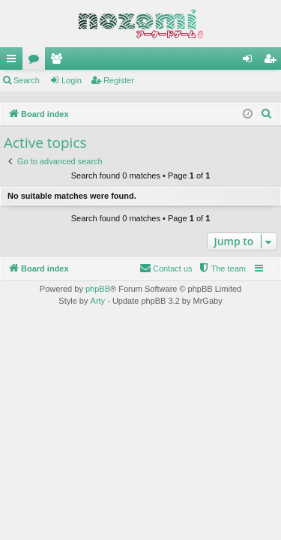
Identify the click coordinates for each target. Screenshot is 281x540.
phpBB (97, 288)
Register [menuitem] (273, 61)
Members (59, 61)
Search (26, 80)
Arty (98, 300)
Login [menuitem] (251, 61)
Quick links (14, 61)
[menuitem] (267, 114)
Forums (36, 61)
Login (71, 80)
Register (118, 80)
